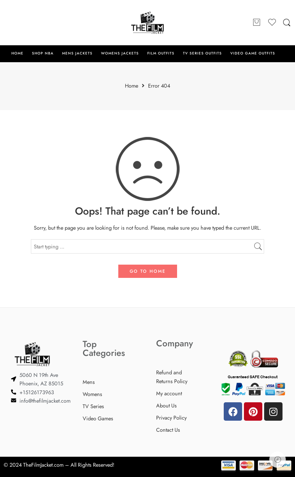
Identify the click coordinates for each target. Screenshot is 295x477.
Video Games (98, 418)
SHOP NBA (43, 53)
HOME (17, 53)
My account (169, 393)
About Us (166, 405)
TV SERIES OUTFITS (202, 53)
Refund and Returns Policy (171, 376)
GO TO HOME (148, 271)
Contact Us (168, 430)
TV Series (93, 406)
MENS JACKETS (77, 53)
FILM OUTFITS (161, 53)
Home (131, 86)
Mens (89, 382)
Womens (92, 394)
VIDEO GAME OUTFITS (252, 53)
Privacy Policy (171, 417)
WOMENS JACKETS (120, 53)
